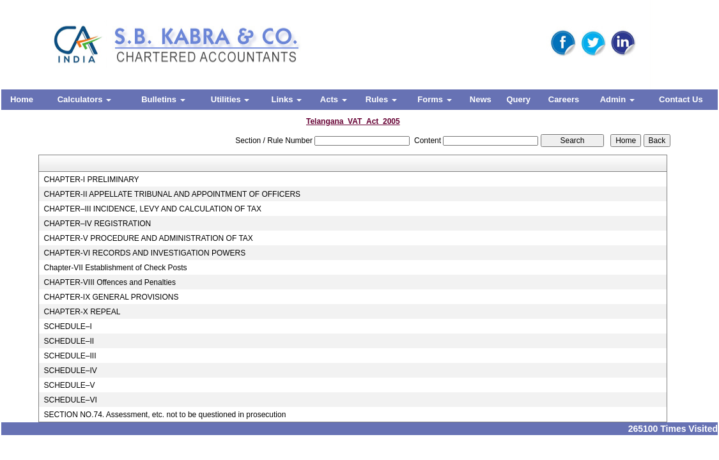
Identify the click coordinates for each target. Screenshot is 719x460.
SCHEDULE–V (69, 385)
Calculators (84, 99)
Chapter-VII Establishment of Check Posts (115, 267)
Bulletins (163, 99)
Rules (381, 99)
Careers (563, 99)
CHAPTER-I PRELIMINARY (91, 179)
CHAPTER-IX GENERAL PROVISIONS (110, 297)
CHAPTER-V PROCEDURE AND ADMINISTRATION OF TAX (147, 238)
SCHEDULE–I (67, 326)
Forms (434, 99)
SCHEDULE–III (69, 355)
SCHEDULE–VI (70, 399)
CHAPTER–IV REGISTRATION (97, 223)
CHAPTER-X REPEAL (81, 311)
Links (286, 99)
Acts (333, 99)
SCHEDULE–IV (70, 370)
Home (21, 99)
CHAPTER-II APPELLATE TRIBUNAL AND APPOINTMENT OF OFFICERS (171, 194)
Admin (617, 99)
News (480, 99)
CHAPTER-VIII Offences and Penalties (109, 282)
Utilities (230, 99)
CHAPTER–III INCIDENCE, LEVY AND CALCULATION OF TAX (152, 208)
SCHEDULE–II (68, 341)
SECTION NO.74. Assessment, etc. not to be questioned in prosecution (164, 414)
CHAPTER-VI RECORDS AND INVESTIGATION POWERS (144, 253)
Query (518, 99)
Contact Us (681, 99)
